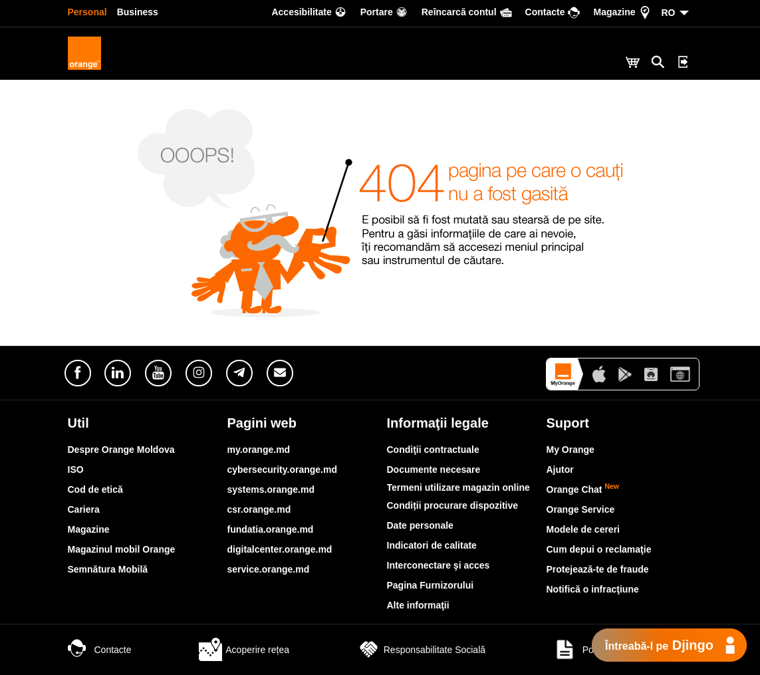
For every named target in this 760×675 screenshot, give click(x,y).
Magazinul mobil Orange (122, 549)
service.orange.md (268, 569)
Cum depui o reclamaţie (599, 549)
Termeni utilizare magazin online (458, 487)
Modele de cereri (583, 529)
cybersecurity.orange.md (282, 469)
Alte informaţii (418, 605)
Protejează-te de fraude (598, 569)
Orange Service (581, 509)
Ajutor (560, 469)
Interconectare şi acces (438, 565)
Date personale (420, 525)
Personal (87, 12)
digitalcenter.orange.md (279, 549)
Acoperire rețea (244, 649)
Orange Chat (583, 489)
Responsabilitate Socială (421, 649)
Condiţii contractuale (433, 449)
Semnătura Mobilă (108, 569)
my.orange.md (259, 449)
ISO (76, 469)
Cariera (84, 509)
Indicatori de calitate (432, 545)
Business (137, 12)
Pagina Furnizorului (430, 585)
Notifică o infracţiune (593, 589)
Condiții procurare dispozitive (453, 505)
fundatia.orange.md (270, 529)
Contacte (100, 649)
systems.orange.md (271, 489)
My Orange (570, 449)
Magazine (89, 529)
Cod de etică (95, 489)
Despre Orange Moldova (121, 449)
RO (669, 12)
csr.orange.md (259, 509)
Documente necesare (434, 469)
